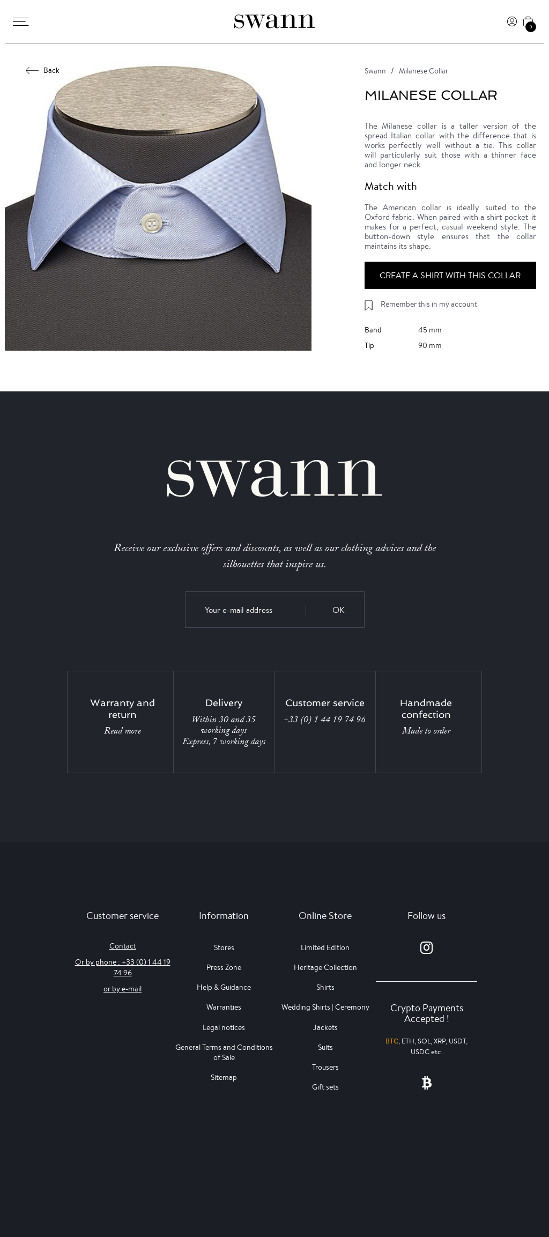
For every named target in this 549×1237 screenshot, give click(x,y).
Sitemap (224, 1077)
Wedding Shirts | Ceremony (325, 1007)
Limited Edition (325, 947)
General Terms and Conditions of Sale (224, 1052)
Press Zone (223, 967)
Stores (224, 947)
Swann (375, 71)
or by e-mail (122, 989)
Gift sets (325, 1087)
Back (43, 70)
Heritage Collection (325, 967)
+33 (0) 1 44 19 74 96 (325, 719)
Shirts (325, 987)
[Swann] (274, 21)
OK (338, 610)
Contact (122, 946)
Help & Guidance (224, 987)
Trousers (325, 1067)
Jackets (325, 1027)
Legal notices (224, 1027)
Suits (325, 1047)
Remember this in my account (429, 304)
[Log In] (512, 21)
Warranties (223, 1007)
